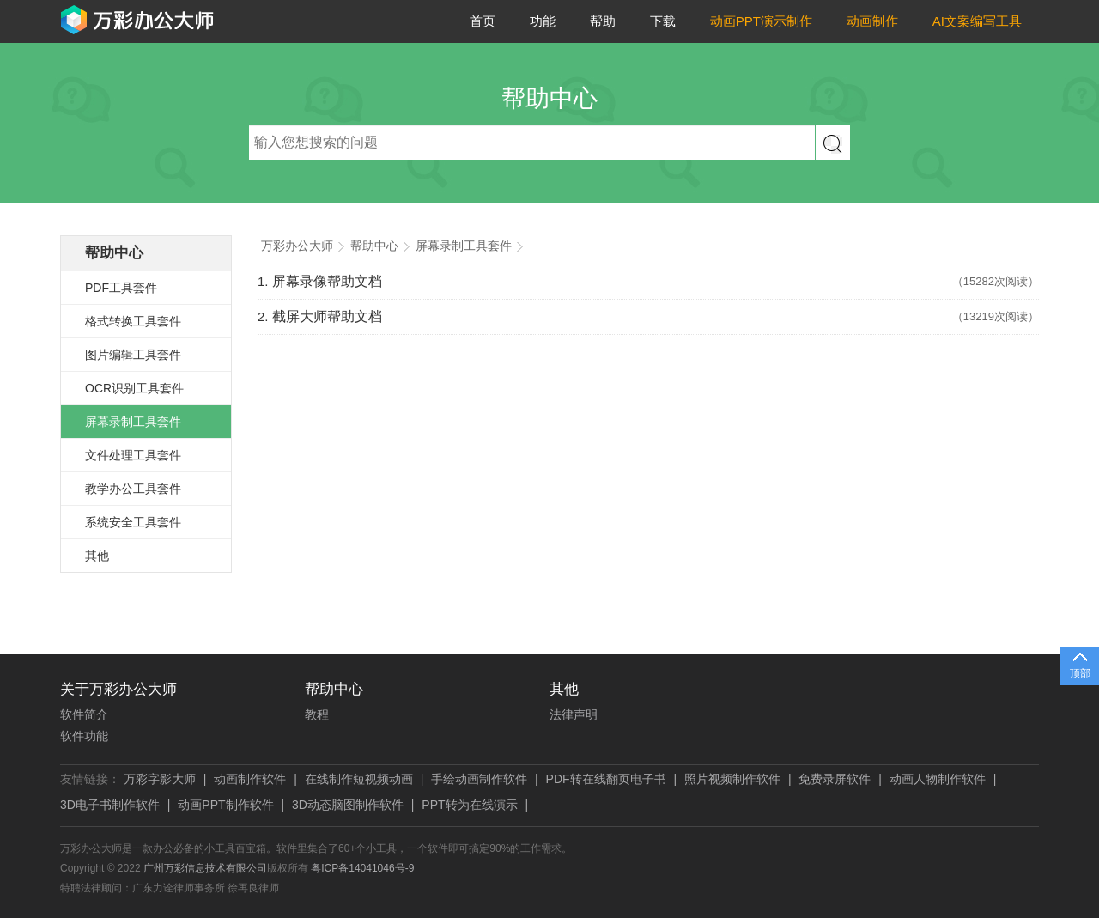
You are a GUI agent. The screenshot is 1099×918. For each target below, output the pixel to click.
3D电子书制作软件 (110, 805)
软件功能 (84, 736)
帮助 (603, 21)
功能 (543, 21)
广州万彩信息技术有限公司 (205, 868)
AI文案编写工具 (977, 21)
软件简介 (84, 714)
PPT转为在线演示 (469, 805)
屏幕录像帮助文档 (327, 281)
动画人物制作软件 (938, 779)
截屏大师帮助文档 (327, 316)
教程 (317, 714)
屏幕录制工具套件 (133, 422)
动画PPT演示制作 (761, 21)
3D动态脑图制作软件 (348, 805)
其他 (97, 555)
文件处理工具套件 (133, 455)
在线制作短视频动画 (359, 779)
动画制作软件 (250, 779)
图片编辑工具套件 (133, 355)
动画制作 (872, 21)
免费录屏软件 (834, 779)
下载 (663, 21)
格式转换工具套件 (133, 321)
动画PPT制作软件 (225, 805)
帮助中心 (114, 253)
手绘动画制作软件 (479, 779)
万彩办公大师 (297, 246)
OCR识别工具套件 (134, 388)
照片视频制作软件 (732, 779)
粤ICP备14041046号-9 (362, 868)
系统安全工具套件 (133, 522)
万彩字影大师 (160, 779)
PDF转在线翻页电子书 (606, 779)
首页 (482, 21)
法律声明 (574, 714)
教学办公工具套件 (133, 488)
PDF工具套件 (121, 288)
